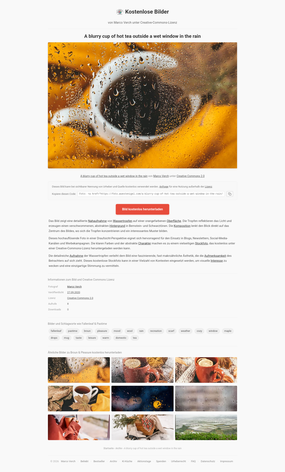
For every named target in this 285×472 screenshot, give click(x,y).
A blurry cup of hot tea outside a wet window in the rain (114, 176)
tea (134, 338)
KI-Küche (127, 461)
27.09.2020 (73, 292)
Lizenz (208, 186)
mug (66, 338)
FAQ (193, 461)
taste (78, 338)
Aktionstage (144, 461)
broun (87, 331)
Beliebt (84, 461)
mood (117, 331)
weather (185, 331)
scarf (171, 331)
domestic (121, 338)
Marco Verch (161, 176)
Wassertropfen (122, 221)
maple (227, 331)
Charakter (144, 244)
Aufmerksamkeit (215, 256)
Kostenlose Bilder (142, 11)
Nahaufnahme (97, 221)
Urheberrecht (178, 461)
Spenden (161, 461)
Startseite (109, 449)
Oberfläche (174, 221)
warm (106, 338)
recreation (156, 331)
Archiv (119, 449)
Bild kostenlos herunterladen (142, 210)
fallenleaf (56, 331)
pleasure (102, 331)
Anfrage (163, 186)
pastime (72, 331)
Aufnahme (76, 256)
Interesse (217, 261)
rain (141, 331)
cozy (199, 331)
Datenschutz (208, 461)
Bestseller (99, 461)
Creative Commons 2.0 (191, 176)
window (213, 331)
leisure (92, 338)
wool (130, 331)
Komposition (182, 226)
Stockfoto (201, 244)
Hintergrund (117, 226)
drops (54, 338)
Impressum (226, 461)
